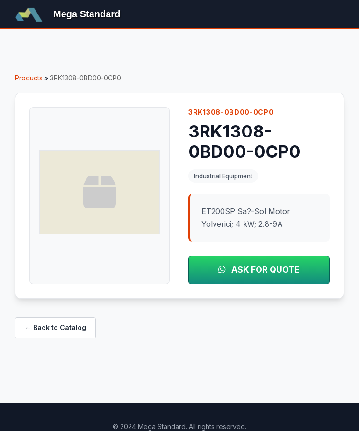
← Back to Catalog (55, 327)
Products (29, 78)
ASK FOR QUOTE (259, 269)
